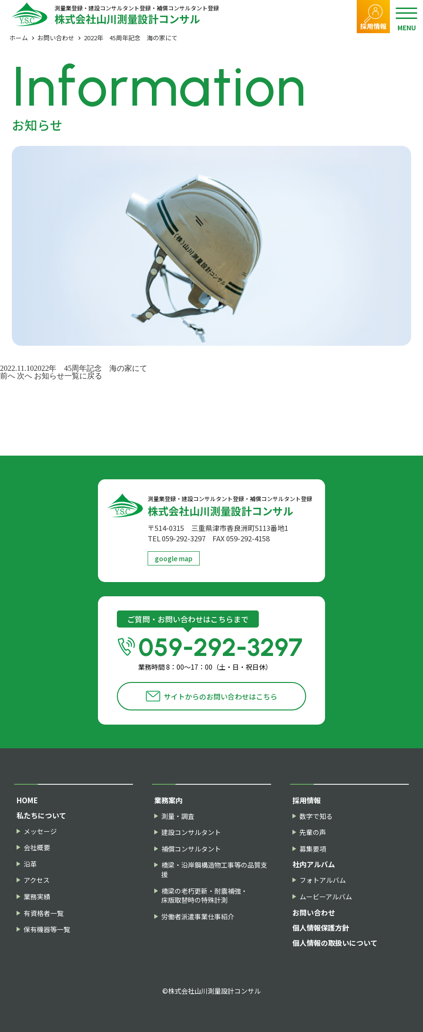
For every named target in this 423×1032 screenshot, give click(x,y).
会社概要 (37, 847)
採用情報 (373, 26)
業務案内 (168, 800)
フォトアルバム (323, 880)
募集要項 (313, 848)
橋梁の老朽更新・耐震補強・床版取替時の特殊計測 (204, 896)
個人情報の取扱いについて (335, 942)
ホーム (18, 37)
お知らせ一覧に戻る (68, 376)
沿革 (30, 864)
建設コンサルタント (191, 832)
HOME (27, 800)
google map (174, 558)
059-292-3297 (222, 652)
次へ (24, 376)
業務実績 (37, 896)
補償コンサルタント (191, 848)
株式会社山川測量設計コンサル (136, 14)
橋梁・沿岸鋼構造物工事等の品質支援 (214, 870)
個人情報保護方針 (320, 927)
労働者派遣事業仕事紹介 (197, 916)
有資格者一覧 (43, 913)
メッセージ (40, 831)
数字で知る (316, 816)
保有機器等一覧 (47, 929)
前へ (7, 376)
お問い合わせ (55, 37)
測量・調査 (177, 816)
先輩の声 (313, 832)
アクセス (37, 880)
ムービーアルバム (326, 896)
